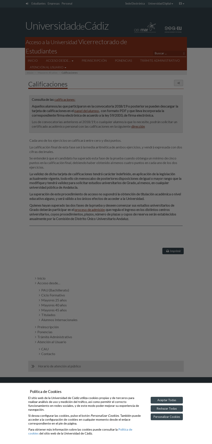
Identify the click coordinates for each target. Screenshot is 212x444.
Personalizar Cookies (166, 416)
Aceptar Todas (166, 400)
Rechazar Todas (167, 408)
